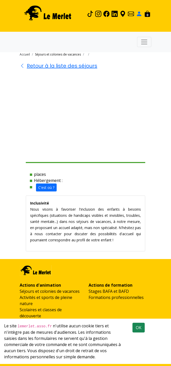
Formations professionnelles (116, 297)
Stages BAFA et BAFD (109, 291)
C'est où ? (46, 187)
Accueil (25, 54)
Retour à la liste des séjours (58, 65)
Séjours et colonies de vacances (50, 291)
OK (138, 327)
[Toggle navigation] (144, 42)
